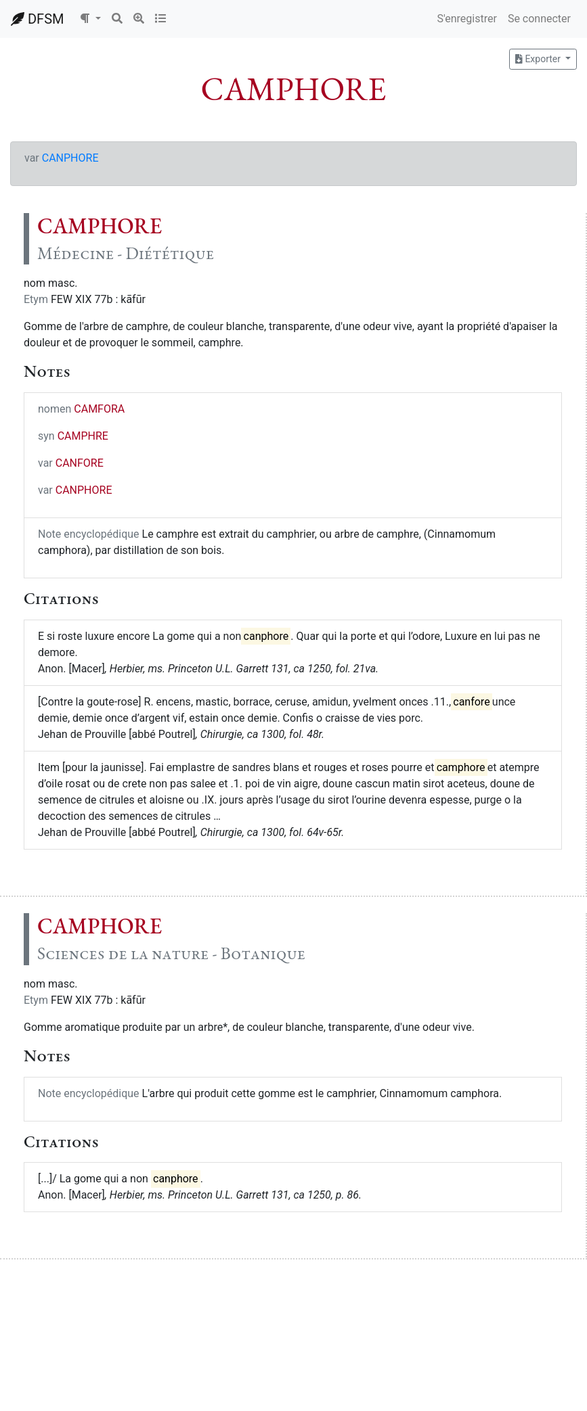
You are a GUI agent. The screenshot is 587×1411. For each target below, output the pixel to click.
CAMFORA (99, 408)
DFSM (37, 19)
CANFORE (80, 463)
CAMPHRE (83, 436)
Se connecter (539, 18)
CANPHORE (70, 158)
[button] (90, 18)
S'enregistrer (466, 18)
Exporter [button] (539, 58)
